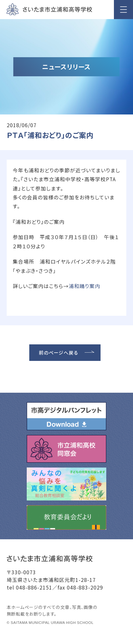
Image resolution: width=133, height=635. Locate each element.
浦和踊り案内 (84, 286)
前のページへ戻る (58, 352)
